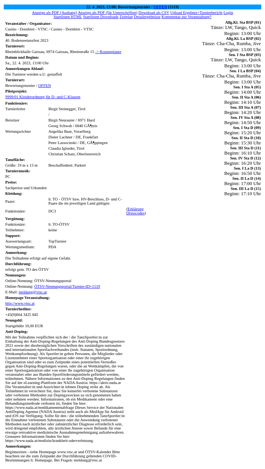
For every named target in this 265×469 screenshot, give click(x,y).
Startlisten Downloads (100, 17)
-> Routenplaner (108, 52)
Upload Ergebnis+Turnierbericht (196, 13)
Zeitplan (126, 17)
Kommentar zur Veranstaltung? (187, 17)
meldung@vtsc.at (33, 292)
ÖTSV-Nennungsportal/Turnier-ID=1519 (67, 286)
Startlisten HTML (67, 17)
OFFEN (160, 7)
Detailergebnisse (147, 17)
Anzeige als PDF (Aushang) (54, 13)
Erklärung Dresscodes (135, 211)
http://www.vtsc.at (20, 303)
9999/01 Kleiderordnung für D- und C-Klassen (42, 97)
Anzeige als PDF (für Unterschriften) (108, 13)
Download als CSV (153, 13)
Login (228, 13)
